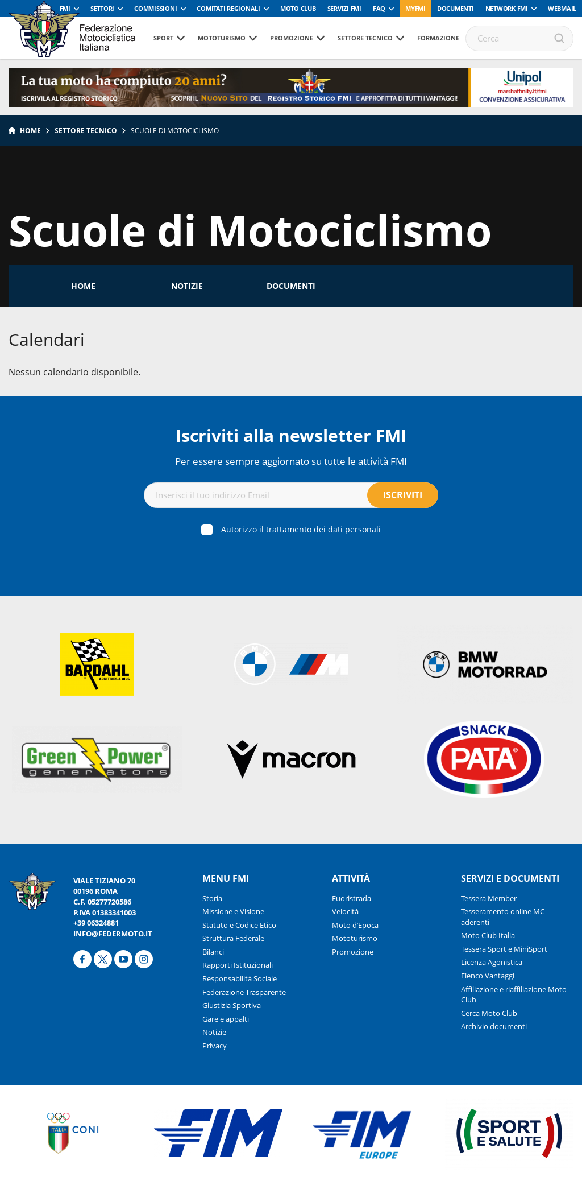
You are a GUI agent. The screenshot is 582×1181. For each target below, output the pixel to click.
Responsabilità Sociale (239, 978)
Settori (102, 8)
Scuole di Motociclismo (175, 130)
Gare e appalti (225, 1019)
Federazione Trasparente (244, 992)
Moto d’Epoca (355, 925)
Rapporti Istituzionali (237, 965)
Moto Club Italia (488, 935)
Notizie (187, 285)
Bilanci (213, 952)
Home (30, 130)
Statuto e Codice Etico (239, 925)
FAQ (379, 8)
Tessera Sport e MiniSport (504, 949)
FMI (65, 8)
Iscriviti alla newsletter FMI (291, 435)
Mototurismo (222, 38)
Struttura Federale (233, 938)
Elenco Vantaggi (487, 976)
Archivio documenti (494, 1026)
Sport (163, 38)
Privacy (214, 1045)
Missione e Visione (233, 911)
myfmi (415, 8)
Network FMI (506, 8)
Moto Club (298, 8)
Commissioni (155, 8)
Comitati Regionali (228, 8)
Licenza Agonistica (491, 962)
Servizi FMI (344, 8)
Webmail (562, 8)
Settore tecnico (365, 38)
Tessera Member (489, 898)
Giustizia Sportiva (231, 1005)
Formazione (438, 38)
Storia (212, 898)
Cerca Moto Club (489, 1013)
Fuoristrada (351, 898)
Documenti (455, 8)
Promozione (291, 38)
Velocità (345, 911)
